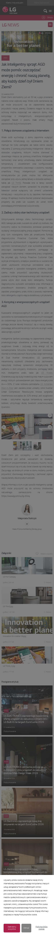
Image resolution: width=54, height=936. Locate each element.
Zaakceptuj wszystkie (12, 928)
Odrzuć (26, 928)
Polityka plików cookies (42, 928)
